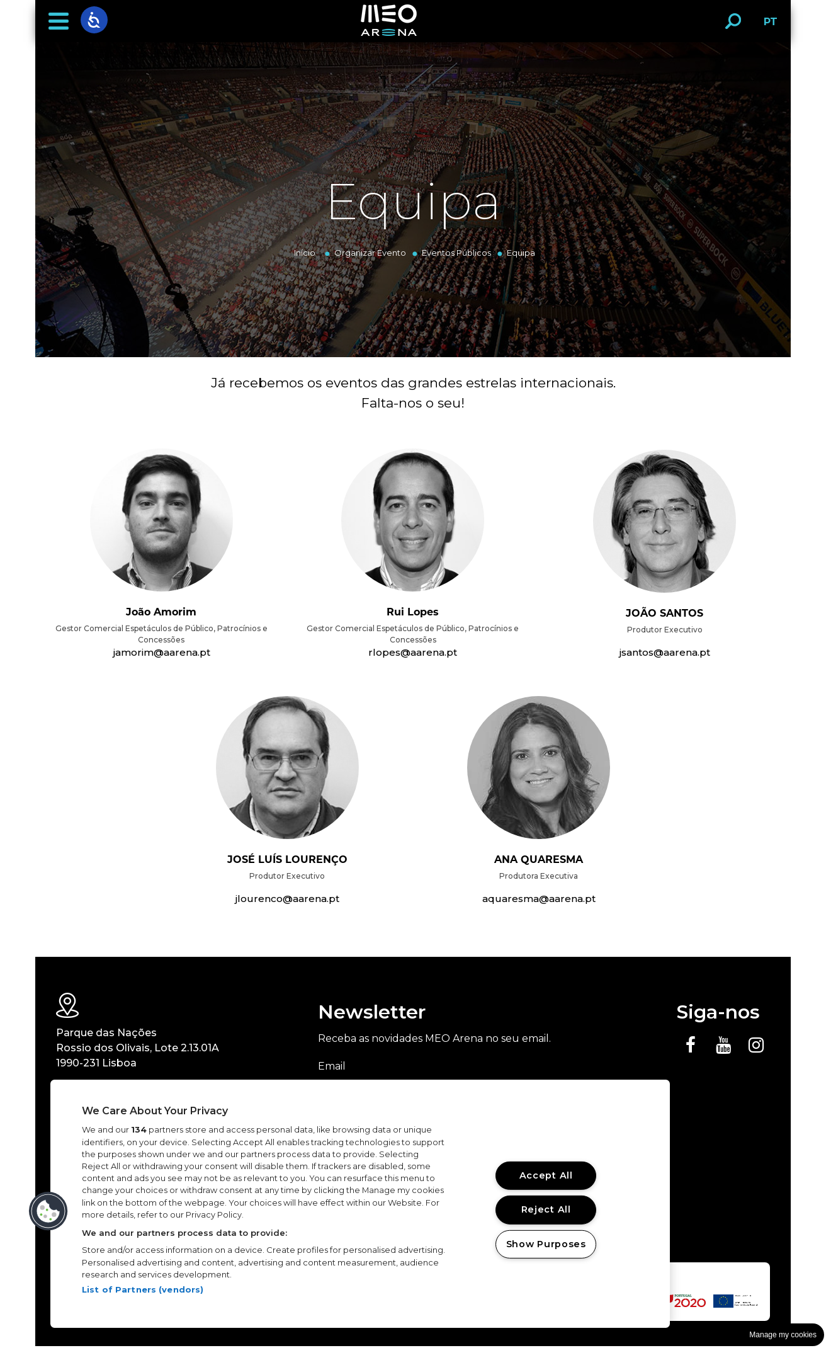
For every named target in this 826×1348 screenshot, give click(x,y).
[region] (360, 1204)
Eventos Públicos (456, 253)
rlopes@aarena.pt (412, 653)
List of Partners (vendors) (142, 1289)
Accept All (546, 1175)
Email (332, 1067)
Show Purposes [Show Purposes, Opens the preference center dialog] (546, 1244)
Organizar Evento (370, 253)
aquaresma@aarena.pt (538, 900)
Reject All (546, 1209)
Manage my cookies (783, 1334)
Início (304, 253)
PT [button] (767, 26)
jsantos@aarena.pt (664, 653)
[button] (58, 21)
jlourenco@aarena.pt (287, 900)
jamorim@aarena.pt (161, 653)
